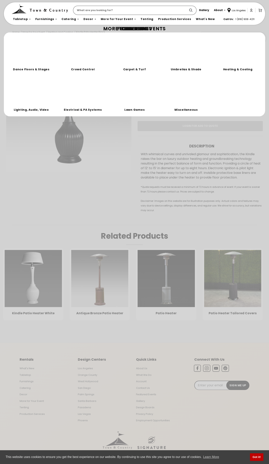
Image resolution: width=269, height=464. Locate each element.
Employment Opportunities (153, 420)
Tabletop (25, 375)
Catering (25, 388)
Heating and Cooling (60, 32)
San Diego (84, 388)
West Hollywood (88, 381)
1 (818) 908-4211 (244, 19)
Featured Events (146, 394)
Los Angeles (85, 368)
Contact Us (143, 388)
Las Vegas (84, 414)
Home (15, 32)
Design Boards (145, 407)
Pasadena (84, 407)
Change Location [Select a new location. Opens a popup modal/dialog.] (213, 96)
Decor (23, 394)
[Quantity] (243, 82)
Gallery (140, 401)
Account (141, 381)
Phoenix (83, 420)
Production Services (32, 414)
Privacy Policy (144, 414)
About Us (141, 368)
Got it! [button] (257, 457)
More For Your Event (34, 32)
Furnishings (27, 381)
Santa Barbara (87, 401)
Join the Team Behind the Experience (231, 38)
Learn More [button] (211, 457)
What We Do (144, 375)
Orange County (87, 375)
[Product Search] (130, 10)
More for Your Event (32, 401)
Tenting (24, 407)
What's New (27, 368)
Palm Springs (86, 394)
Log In (160, 107)
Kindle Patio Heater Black (90, 32)
